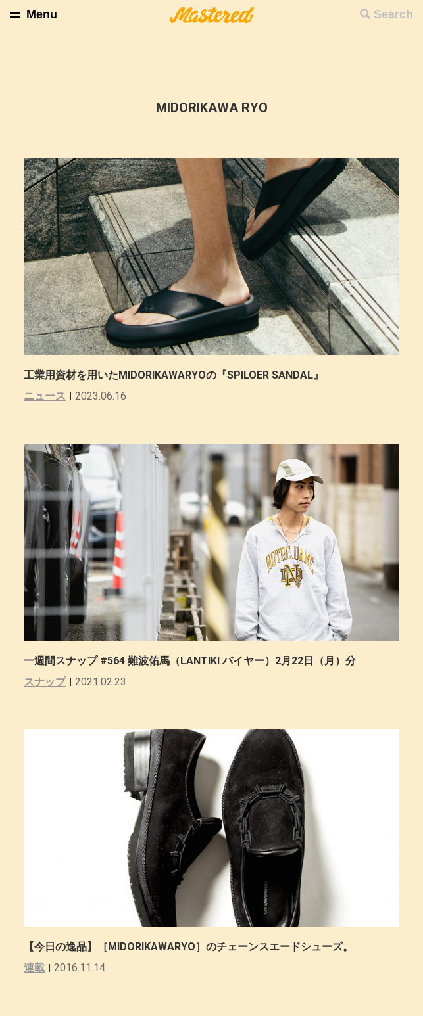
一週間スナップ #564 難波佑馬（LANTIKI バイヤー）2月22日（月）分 (190, 661)
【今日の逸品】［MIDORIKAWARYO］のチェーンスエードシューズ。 (188, 946)
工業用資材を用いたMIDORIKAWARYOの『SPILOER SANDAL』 (174, 375)
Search (393, 14)
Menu (41, 14)
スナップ (45, 682)
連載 (34, 967)
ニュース (45, 396)
